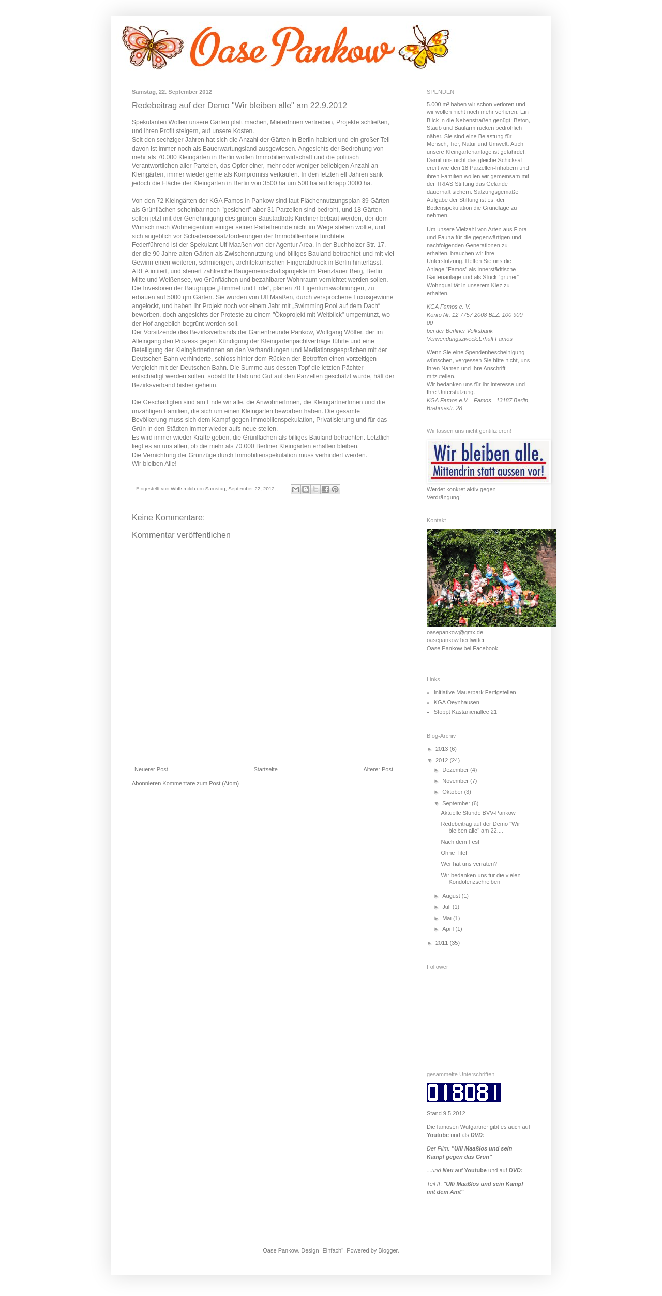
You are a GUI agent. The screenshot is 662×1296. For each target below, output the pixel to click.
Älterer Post (378, 769)
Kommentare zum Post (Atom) (200, 783)
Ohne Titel (454, 853)
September (457, 803)
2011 (442, 943)
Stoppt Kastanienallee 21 (465, 712)
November (456, 781)
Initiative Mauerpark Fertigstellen (475, 692)
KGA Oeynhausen (456, 702)
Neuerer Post (151, 769)
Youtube (438, 1135)
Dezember (456, 770)
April (448, 929)
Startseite (265, 769)
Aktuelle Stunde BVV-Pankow (478, 813)
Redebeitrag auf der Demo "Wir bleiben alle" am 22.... (480, 827)
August (451, 896)
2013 (442, 749)
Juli (447, 907)
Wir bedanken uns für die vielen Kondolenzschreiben (480, 878)
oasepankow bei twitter (456, 640)
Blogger (387, 1250)
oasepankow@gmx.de (455, 632)
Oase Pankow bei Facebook (462, 648)
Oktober (453, 792)
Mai (447, 918)
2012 (442, 760)
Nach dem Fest (460, 842)
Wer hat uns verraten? (469, 864)
